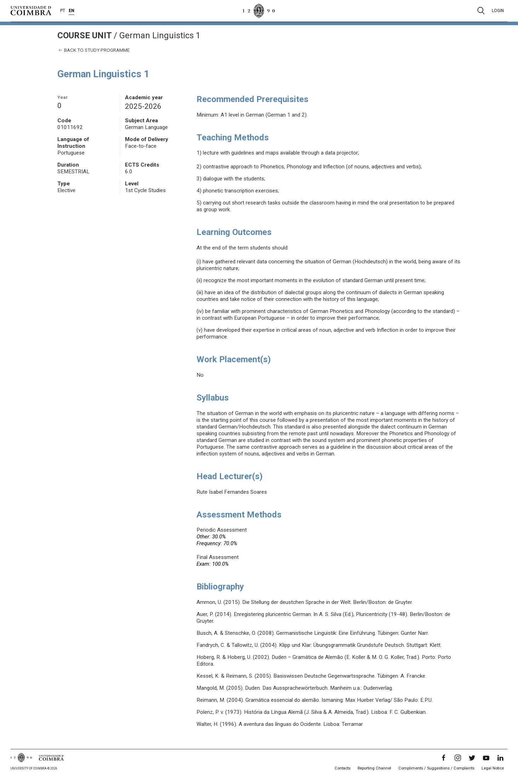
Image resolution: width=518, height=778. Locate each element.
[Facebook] (444, 757)
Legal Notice (493, 768)
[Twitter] (472, 757)
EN (71, 10)
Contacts (343, 768)
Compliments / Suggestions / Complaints (436, 768)
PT (62, 10)
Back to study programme (93, 50)
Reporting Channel (374, 768)
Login (498, 11)
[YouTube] (486, 757)
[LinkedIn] (500, 757)
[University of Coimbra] (31, 10)
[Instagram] (458, 757)
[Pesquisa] (481, 11)
